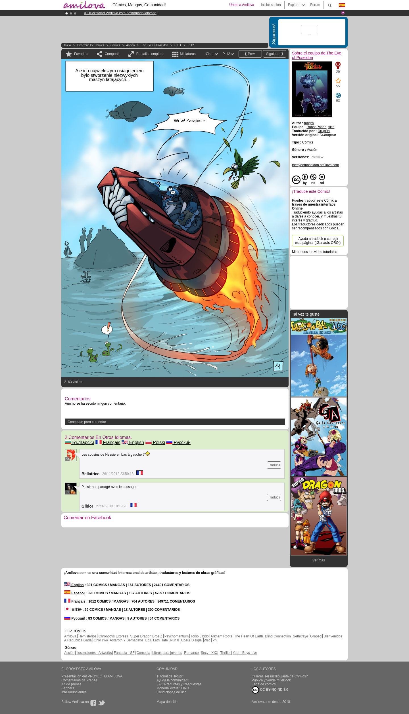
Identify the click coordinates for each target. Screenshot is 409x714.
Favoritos (81, 54)
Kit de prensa (71, 684)
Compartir (112, 54)
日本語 (73, 610)
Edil (148, 640)
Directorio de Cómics (90, 45)
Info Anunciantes (74, 692)
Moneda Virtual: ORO (172, 688)
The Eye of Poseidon (154, 45)
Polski (155, 442)
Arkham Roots (221, 636)
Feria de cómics (264, 684)
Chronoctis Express (113, 636)
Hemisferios (87, 636)
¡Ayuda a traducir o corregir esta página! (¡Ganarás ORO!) (318, 241)
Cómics (115, 45)
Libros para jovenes (167, 653)
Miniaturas (187, 54)
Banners (67, 688)
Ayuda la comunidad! (172, 680)
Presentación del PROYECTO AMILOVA (91, 676)
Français (107, 442)
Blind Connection (278, 636)
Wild (207, 640)
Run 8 (174, 640)
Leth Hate (160, 640)
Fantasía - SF (124, 653)
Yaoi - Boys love (245, 653)
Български (79, 442)
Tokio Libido (199, 636)
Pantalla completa (149, 54)
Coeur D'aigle (192, 640)
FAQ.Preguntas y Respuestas (178, 684)
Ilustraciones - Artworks (94, 653)
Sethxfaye (300, 636)
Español (74, 593)
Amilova (70, 636)
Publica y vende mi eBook (271, 680)
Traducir (274, 465)
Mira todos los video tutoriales (314, 252)
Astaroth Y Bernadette (126, 640)
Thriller (225, 653)
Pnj (214, 640)
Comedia (143, 653)
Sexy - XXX (209, 653)
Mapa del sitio (167, 702)
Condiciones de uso (171, 692)
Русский (178, 442)
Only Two (101, 640)
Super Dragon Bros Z (146, 636)
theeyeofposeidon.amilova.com (315, 165)
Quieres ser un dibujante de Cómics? (280, 676)
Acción (130, 45)
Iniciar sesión (271, 5)
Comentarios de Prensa (79, 680)
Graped (316, 636)
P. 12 (191, 45)
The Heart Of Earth (248, 636)
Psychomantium (176, 636)
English (133, 442)
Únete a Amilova (241, 5)
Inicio (67, 45)
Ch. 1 (177, 45)
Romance (191, 653)
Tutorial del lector (169, 676)
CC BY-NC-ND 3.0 (270, 690)
